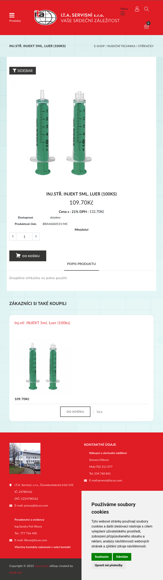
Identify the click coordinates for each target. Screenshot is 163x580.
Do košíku (28, 256)
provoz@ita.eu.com (36, 505)
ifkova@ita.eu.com (35, 540)
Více (99, 412)
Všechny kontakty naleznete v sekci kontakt (43, 547)
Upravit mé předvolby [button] (108, 565)
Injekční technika (121, 46)
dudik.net (15, 572)
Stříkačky (146, 46)
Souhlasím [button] (102, 556)
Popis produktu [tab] (81, 264)
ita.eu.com (42, 566)
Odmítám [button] (122, 556)
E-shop (99, 46)
